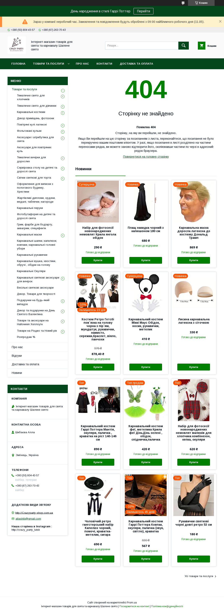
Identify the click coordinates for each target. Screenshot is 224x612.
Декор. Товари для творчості (36, 293)
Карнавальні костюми (31, 112)
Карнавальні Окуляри (31, 271)
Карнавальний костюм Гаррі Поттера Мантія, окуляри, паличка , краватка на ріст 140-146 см (98, 432)
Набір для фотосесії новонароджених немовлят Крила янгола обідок (98, 232)
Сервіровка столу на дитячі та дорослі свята (37, 169)
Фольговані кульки (29, 130)
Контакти (104, 63)
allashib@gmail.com (28, 518)
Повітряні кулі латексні (32, 124)
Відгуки (17, 355)
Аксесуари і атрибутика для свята (35, 139)
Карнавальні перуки (30, 208)
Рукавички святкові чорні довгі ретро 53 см (193, 523)
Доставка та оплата (136, 63)
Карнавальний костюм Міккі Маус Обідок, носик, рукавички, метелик (146, 324)
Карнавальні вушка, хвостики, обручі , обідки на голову (36, 262)
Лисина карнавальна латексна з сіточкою (194, 321)
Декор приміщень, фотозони (35, 118)
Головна (18, 63)
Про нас (82, 63)
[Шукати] (183, 46)
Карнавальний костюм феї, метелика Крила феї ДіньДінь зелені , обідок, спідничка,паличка (146, 432)
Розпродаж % (26, 337)
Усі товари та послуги (199, 576)
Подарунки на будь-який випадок (33, 302)
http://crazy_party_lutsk (26, 529)
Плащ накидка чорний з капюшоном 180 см (146, 229)
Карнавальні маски (29, 234)
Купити (98, 260)
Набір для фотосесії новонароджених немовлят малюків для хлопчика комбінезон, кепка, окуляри (193, 432)
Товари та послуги (48, 63)
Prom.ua (132, 602)
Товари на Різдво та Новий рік (37, 330)
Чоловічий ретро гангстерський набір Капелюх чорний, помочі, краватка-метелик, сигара (97, 528)
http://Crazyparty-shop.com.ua (34, 512)
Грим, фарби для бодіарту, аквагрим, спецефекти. (35, 226)
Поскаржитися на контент (134, 606)
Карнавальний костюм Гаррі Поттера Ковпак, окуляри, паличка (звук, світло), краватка (146, 526)
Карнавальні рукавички (32, 254)
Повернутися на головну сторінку (146, 156)
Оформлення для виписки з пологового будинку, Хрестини (35, 187)
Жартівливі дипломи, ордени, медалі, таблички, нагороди (36, 199)
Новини (17, 372)
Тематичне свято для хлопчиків (31, 97)
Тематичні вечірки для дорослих (31, 159)
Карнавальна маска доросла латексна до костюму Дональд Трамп (193, 232)
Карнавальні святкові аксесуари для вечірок (38, 279)
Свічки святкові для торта (34, 177)
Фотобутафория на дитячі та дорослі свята (36, 216)
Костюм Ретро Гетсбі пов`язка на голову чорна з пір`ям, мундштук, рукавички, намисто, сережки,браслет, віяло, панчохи (97, 329)
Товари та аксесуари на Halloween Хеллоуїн (33, 322)
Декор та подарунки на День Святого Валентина (36, 312)
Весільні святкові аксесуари (35, 287)
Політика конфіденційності (167, 606)
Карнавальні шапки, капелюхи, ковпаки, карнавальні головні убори (37, 244)
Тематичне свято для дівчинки (36, 105)
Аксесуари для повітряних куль (34, 149)
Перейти (143, 11)
